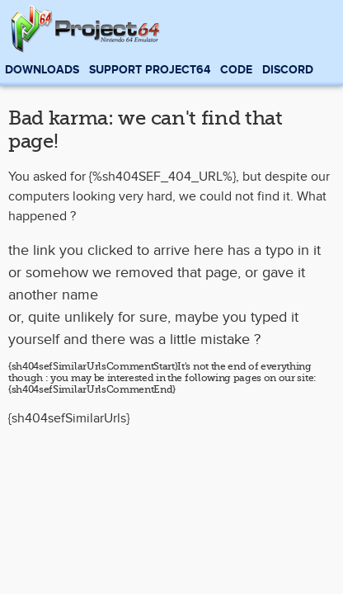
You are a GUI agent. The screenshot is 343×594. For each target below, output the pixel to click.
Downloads (42, 70)
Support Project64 (149, 70)
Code (236, 70)
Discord (287, 70)
